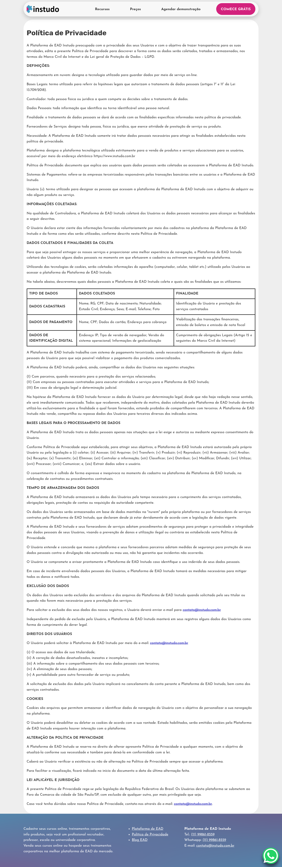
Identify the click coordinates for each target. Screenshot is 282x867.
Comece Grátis (236, 9)
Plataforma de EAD (147, 829)
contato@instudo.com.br (202, 610)
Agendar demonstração (181, 9)
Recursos (102, 9)
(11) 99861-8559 (203, 834)
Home (43, 9)
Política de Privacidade (150, 834)
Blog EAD (139, 840)
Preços (135, 9)
